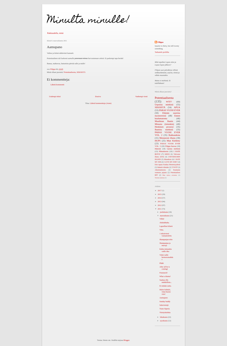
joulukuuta (164, 212)
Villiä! (161, 219)
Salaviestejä (163, 305)
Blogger (126, 340)
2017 (160, 190)
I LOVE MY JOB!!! (171, 162)
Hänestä (158, 149)
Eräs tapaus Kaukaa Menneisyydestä (167, 165)
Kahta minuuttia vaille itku (165, 250)
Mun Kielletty (173, 140)
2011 (160, 209)
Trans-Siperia (164, 309)
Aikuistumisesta (160, 170)
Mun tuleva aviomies (169, 175)
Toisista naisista (159, 178)
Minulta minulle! (88, 20)
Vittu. (161, 230)
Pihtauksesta (163, 151)
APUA (177, 107)
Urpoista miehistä (164, 104)
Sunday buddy (164, 301)
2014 (160, 198)
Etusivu (98, 96)
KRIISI (167, 154)
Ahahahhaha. (164, 222)
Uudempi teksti (55, 96)
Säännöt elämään (163, 167)
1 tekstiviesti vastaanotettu (165, 234)
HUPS (158, 140)
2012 (160, 205)
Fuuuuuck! (163, 273)
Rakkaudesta (174, 135)
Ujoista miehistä (173, 149)
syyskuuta (164, 321)
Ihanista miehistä (164, 129)
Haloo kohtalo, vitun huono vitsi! (165, 292)
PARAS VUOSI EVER (169, 110)
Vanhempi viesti (141, 96)
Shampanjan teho (165, 239)
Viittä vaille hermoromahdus (166, 257)
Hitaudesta (167, 159)
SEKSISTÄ (81, 72)
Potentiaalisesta (70, 72)
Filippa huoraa (170, 146)
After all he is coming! (164, 268)
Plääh (161, 263)
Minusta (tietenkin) (164, 124)
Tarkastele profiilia (162, 52)
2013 (160, 201)
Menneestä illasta (167, 138)
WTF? (169, 101)
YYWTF (175, 167)
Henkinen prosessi (164, 127)
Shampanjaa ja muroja (164, 244)
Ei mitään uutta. (165, 286)
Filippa (160, 42)
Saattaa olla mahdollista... (165, 281)
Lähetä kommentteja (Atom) (100, 103)
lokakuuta (164, 317)
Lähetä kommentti (57, 85)
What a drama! (165, 276)
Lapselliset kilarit (166, 226)
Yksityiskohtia (164, 312)
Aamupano (163, 298)
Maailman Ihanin (164, 121)
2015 (160, 194)
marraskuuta (165, 216)
